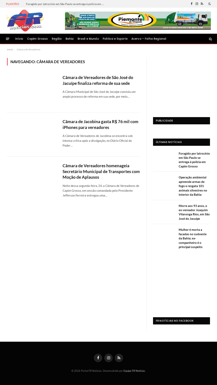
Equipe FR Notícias (134, 370)
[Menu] (7, 39)
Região (57, 39)
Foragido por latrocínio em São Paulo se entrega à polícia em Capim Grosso (66, 4)
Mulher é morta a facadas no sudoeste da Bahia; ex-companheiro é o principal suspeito (193, 238)
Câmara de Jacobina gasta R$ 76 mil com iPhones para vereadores (100, 124)
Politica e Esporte (115, 39)
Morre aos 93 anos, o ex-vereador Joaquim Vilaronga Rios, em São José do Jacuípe (194, 212)
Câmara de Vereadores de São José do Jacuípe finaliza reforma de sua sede (98, 80)
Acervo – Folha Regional (148, 39)
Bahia (70, 39)
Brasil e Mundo (88, 39)
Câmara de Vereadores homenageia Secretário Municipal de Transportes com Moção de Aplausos (101, 171)
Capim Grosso (37, 39)
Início (19, 39)
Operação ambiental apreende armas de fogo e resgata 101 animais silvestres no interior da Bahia (193, 185)
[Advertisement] (181, 83)
